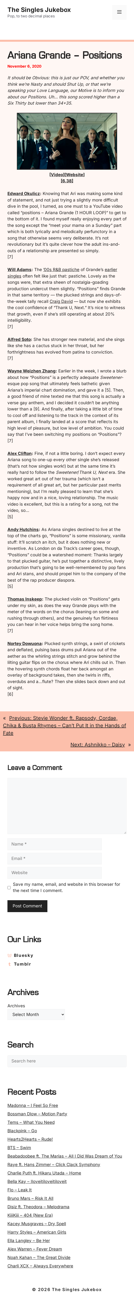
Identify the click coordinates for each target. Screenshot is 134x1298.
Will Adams (19, 269)
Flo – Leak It (19, 1189)
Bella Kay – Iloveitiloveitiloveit (37, 1181)
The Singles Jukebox (39, 9)
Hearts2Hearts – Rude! (30, 1139)
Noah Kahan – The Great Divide (38, 1257)
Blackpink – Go (22, 1130)
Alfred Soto (19, 339)
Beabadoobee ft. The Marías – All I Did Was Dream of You (64, 1156)
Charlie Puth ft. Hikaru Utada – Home (44, 1173)
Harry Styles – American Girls (36, 1232)
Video (57, 174)
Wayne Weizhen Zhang (31, 370)
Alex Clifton (19, 453)
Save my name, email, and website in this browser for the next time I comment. (66, 887)
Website (74, 174)
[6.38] (67, 180)
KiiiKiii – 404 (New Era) (30, 1215)
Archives (16, 1005)
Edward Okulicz (23, 193)
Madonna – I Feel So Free (32, 1105)
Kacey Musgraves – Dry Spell (36, 1223)
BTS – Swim (19, 1147)
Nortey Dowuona (24, 643)
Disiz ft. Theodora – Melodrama (38, 1206)
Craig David (61, 301)
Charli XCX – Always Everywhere (40, 1265)
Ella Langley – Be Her (28, 1240)
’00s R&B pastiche (61, 269)
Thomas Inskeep (24, 599)
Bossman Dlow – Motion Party (37, 1113)
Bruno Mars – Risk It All (30, 1198)
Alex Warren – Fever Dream (34, 1249)
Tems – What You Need (31, 1122)
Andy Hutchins (23, 529)
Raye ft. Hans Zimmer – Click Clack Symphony (53, 1164)
